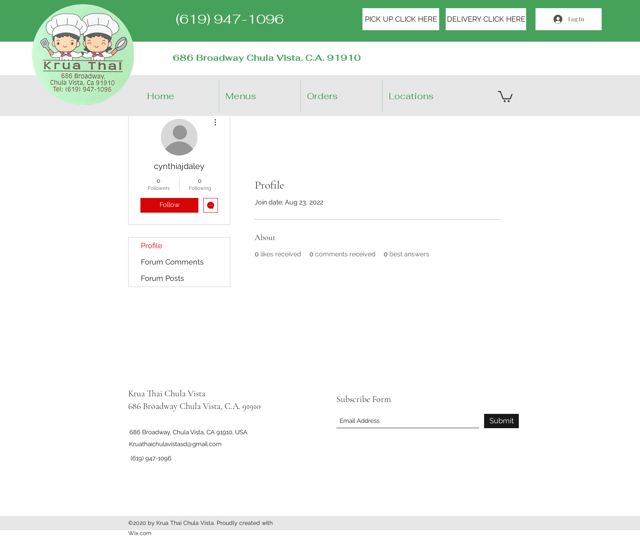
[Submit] (501, 421)
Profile (151, 245)
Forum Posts (162, 278)
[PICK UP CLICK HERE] (400, 19)
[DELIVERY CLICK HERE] (486, 19)
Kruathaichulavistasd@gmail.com (175, 444)
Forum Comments (172, 262)
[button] (430, 96)
